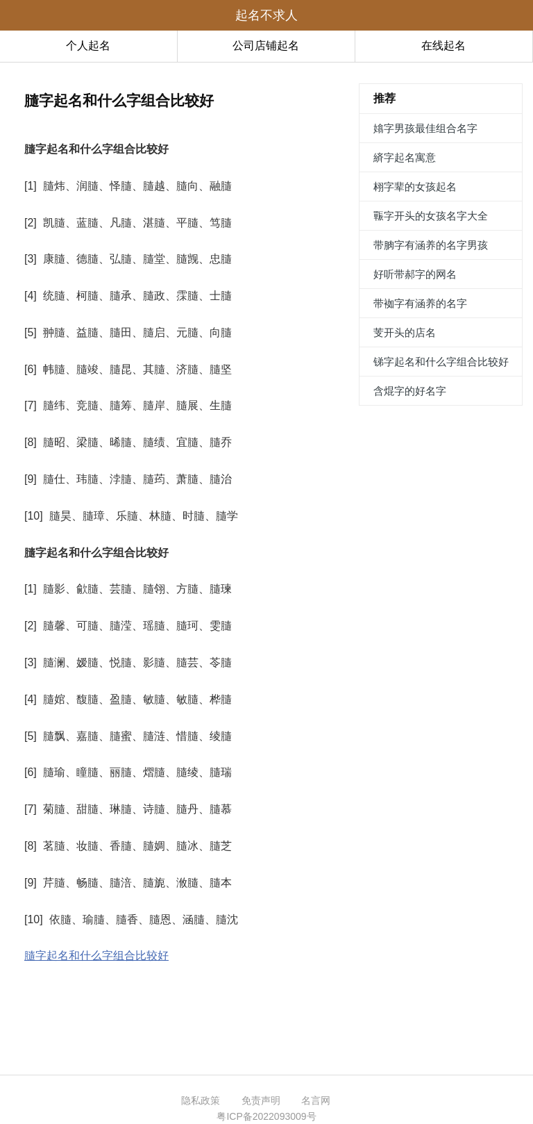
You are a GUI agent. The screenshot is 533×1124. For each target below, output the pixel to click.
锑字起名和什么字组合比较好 (441, 361)
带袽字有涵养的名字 (420, 303)
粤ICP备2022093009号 (266, 1116)
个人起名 (88, 45)
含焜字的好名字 (409, 391)
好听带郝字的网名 (415, 274)
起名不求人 (266, 15)
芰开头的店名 (404, 332)
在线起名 (443, 45)
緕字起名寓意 (404, 157)
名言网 (315, 1100)
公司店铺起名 (265, 45)
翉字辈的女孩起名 (415, 186)
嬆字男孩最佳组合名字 (425, 128)
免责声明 (261, 1100)
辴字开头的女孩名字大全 (430, 216)
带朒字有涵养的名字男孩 (430, 245)
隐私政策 (200, 1100)
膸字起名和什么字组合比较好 (96, 955)
